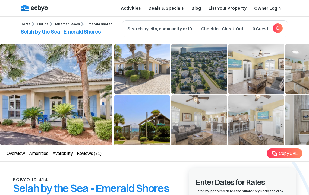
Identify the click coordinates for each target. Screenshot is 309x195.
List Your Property (228, 8)
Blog (196, 8)
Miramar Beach (67, 24)
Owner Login (267, 8)
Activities (131, 8)
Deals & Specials (166, 8)
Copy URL (285, 153)
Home (25, 24)
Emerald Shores (99, 24)
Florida (43, 24)
